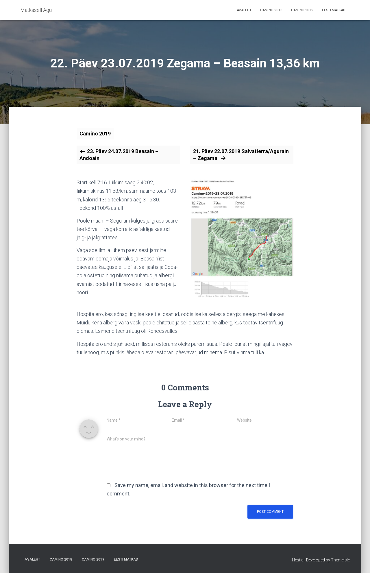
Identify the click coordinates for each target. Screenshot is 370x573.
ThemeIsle (340, 560)
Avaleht (244, 10)
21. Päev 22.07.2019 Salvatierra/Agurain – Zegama (241, 154)
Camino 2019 (302, 10)
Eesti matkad (333, 10)
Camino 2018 (271, 10)
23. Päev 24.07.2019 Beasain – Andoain (118, 154)
